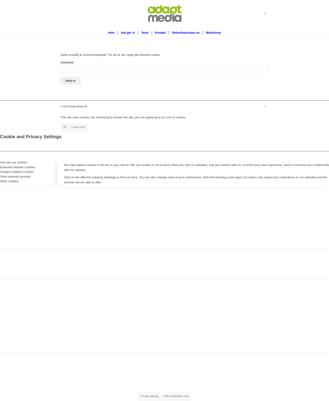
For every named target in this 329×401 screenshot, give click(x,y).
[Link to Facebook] (265, 13)
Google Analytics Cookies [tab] (17, 171)
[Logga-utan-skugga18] (164, 13)
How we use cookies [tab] (13, 162)
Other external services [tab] (15, 176)
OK (65, 127)
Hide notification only (176, 396)
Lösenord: (164, 66)
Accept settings (149, 396)
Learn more (78, 127)
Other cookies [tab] (9, 181)
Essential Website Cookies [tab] (17, 167)
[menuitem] (111, 32)
